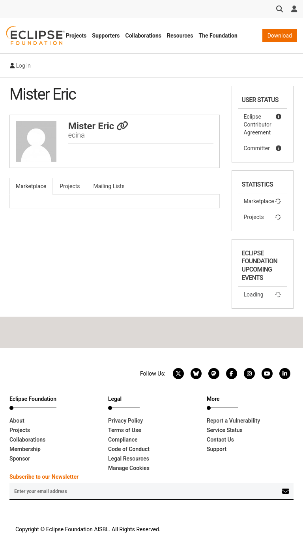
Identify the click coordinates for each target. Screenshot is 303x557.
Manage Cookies (129, 468)
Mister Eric (98, 126)
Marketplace (263, 201)
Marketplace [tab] (31, 186)
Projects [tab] (70, 186)
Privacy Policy (125, 420)
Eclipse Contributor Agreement (263, 124)
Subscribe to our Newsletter (44, 477)
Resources (180, 35)
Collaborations (143, 35)
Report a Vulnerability (233, 420)
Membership (25, 449)
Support (216, 449)
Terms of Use (124, 430)
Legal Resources (128, 458)
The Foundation (218, 35)
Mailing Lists (109, 186)
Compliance (123, 439)
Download (279, 35)
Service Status (225, 430)
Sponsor (19, 458)
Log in (20, 65)
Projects (76, 35)
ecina (76, 135)
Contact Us (220, 439)
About (16, 420)
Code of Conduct (129, 449)
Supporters (106, 35)
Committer (263, 148)
